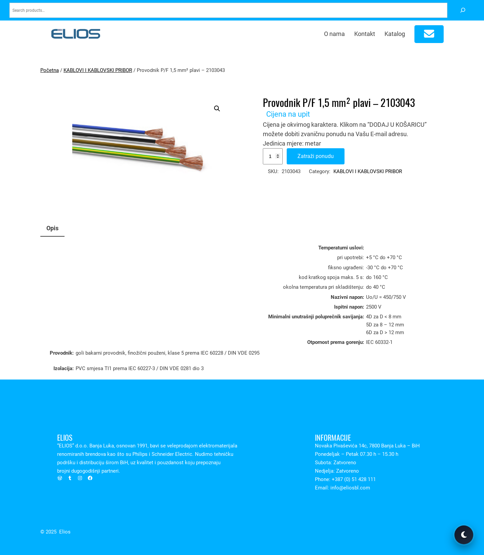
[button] (217, 109)
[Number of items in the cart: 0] (429, 34)
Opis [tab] (52, 228)
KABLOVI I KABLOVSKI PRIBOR (98, 70)
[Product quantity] (273, 156)
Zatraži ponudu (315, 156)
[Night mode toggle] (463, 534)
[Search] (463, 10)
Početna (49, 70)
